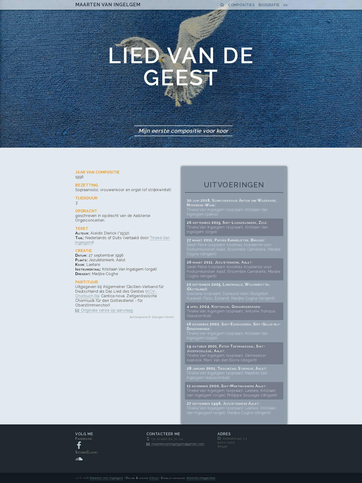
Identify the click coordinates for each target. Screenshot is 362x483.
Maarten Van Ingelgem (108, 4)
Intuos (154, 478)
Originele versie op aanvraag (107, 310)
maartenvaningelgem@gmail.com (178, 444)
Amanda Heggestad (201, 478)
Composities (241, 5)
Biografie (269, 5)
